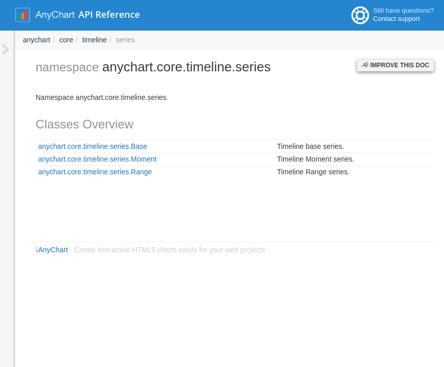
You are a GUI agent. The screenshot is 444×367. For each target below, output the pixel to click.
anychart (174, 40)
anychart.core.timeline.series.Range (79, 172)
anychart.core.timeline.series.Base (77, 146)
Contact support (396, 18)
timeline (232, 40)
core (203, 40)
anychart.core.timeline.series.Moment (82, 159)
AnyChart (37, 250)
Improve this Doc (395, 65)
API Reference (109, 14)
